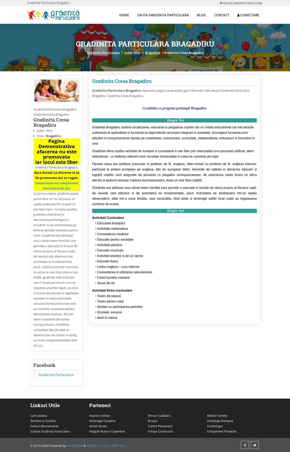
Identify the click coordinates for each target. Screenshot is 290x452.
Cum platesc (38, 416)
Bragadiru (152, 53)
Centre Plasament (160, 426)
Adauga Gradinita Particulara (241, 3)
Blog (201, 15)
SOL (122, 446)
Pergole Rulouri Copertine (107, 431)
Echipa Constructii (160, 431)
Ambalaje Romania (220, 421)
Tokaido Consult (98, 446)
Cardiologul (215, 426)
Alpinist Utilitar (99, 416)
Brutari (153, 421)
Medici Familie (217, 416)
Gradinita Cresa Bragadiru (122, 81)
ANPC (115, 446)
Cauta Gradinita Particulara (163, 15)
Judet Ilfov (132, 53)
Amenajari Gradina (102, 421)
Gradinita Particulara (103, 53)
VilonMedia (75, 446)
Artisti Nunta (98, 426)
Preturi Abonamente (44, 426)
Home (124, 15)
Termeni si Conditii (43, 421)
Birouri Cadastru (159, 416)
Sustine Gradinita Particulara (50, 431)
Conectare (248, 15)
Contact (221, 15)
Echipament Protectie (221, 431)
